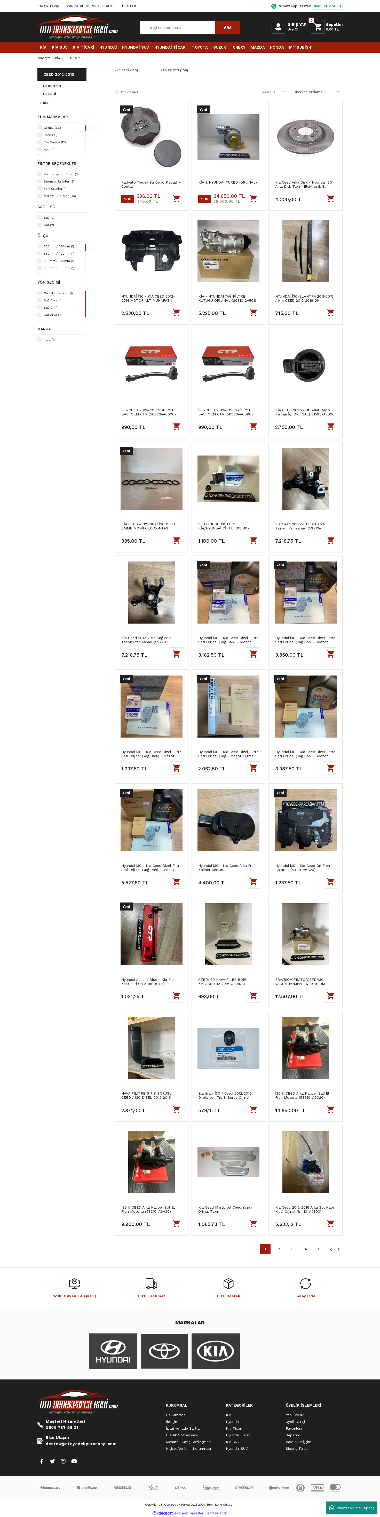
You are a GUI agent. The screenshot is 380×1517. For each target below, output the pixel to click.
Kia (228, 1415)
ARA (228, 27)
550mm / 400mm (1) (59, 253)
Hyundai (233, 1422)
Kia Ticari (234, 1428)
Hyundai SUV (237, 1448)
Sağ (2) (49, 217)
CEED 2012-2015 (77, 58)
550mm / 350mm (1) (59, 246)
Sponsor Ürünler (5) (59, 181)
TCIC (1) (49, 340)
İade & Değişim (298, 1442)
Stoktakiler (129, 92)
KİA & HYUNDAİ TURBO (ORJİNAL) (227, 182)
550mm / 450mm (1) (59, 261)
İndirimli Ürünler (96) (60, 196)
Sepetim (293, 1435)
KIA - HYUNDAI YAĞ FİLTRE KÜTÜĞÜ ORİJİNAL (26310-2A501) (227, 298)
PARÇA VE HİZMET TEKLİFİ (90, 6)
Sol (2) (49, 225)
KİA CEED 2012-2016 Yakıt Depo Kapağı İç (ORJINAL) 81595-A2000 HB (305, 412)
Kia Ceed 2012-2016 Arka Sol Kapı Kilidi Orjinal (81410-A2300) (304, 1209)
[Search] (190, 27)
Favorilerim (295, 1428)
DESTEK (129, 6)
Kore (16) (50, 135)
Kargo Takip (48, 6)
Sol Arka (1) (52, 315)
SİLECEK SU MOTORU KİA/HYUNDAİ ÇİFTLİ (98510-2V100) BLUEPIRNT (223, 526)
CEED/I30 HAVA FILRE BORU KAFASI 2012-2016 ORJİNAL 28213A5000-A (223, 981)
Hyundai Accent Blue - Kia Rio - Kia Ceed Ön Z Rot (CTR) (149, 981)
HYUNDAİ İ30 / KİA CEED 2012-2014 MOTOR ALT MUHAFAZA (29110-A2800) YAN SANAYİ (148, 298)
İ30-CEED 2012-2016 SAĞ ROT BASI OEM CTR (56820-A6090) (225, 412)
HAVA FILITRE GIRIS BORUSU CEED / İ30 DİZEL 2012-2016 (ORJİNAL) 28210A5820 (146, 1095)
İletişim (172, 1422)
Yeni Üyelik (295, 1415)
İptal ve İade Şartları (184, 1428)
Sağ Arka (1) (52, 300)
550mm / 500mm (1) (59, 268)
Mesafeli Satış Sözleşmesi (188, 1442)
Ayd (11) (49, 149)
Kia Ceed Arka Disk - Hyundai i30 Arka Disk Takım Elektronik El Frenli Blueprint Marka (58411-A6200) (303, 184)
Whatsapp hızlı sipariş (351, 1508)
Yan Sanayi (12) (55, 142)
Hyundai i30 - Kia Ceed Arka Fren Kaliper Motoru (227, 867)
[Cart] (327, 27)
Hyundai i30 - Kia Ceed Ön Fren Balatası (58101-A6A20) (302, 867)
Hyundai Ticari (238, 1435)
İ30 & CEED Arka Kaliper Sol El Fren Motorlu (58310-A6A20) (148, 1209)
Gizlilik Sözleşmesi (182, 1435)
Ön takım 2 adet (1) (58, 293)
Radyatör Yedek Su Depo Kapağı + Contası (151, 184)
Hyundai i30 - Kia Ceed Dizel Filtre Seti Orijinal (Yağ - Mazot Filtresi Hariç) (228, 754)
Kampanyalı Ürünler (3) (61, 174)
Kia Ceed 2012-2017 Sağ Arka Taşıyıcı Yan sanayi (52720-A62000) (146, 640)
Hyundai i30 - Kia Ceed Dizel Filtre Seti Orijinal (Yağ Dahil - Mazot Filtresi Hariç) (228, 640)
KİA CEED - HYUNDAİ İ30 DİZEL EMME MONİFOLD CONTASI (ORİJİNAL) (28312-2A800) (148, 526)
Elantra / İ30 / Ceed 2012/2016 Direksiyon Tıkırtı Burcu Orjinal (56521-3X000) (225, 1095)
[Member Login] (278, 27)
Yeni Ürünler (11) (56, 189)
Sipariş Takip (297, 1448)
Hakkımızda (176, 1415)
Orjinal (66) (52, 128)
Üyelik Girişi (295, 1422)
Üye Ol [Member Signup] (293, 29)
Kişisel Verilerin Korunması (188, 1448)
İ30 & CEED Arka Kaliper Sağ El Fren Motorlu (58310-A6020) (302, 1095)
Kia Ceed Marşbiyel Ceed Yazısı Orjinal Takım (225, 1209)
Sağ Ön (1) (51, 307)
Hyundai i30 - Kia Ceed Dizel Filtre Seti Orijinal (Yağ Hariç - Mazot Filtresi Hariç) (151, 754)
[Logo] (77, 27)
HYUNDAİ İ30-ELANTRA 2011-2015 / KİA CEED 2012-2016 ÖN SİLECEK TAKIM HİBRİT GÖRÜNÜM (305, 298)
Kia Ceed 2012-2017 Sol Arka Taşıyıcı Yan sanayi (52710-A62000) (300, 526)
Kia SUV (233, 1442)
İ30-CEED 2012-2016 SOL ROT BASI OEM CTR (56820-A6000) (148, 412)
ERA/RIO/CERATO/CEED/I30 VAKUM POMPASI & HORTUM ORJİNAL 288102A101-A (300, 981)
